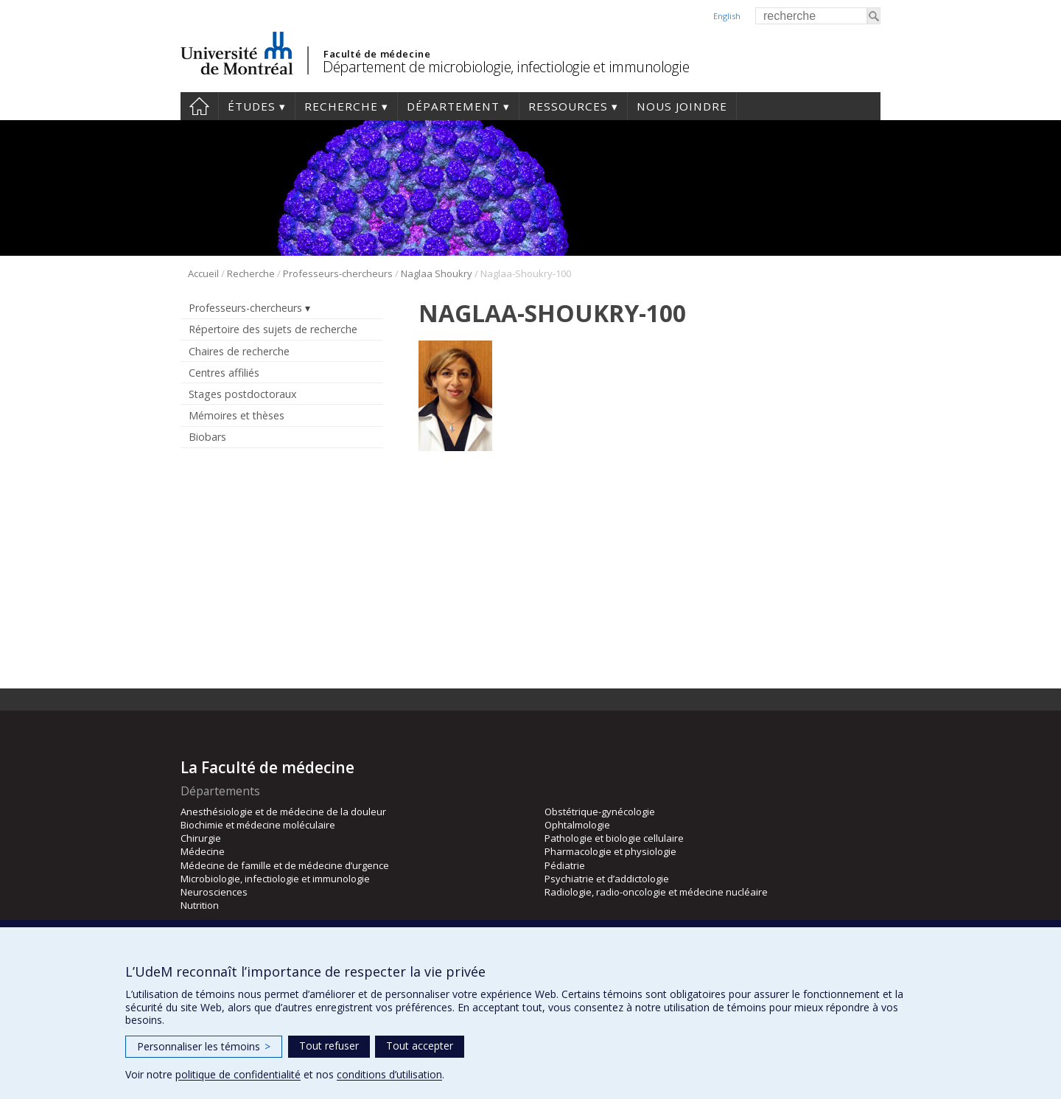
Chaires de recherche (239, 351)
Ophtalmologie (577, 824)
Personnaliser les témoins (203, 1046)
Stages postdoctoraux (242, 394)
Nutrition (200, 905)
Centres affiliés (224, 373)
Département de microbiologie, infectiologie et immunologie (506, 67)
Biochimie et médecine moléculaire (258, 824)
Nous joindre (682, 106)
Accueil (199, 106)
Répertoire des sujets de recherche (273, 329)
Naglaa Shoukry (436, 273)
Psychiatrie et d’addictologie (606, 878)
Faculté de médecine (376, 53)
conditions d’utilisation (389, 1074)
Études (252, 106)
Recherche (341, 106)
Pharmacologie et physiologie (610, 851)
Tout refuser (329, 1046)
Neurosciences (214, 892)
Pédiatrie (564, 865)
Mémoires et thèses (236, 415)
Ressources (568, 106)
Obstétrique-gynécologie (599, 811)
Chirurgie (201, 838)
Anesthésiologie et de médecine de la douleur (283, 811)
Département (453, 106)
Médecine (203, 851)
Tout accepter (419, 1046)
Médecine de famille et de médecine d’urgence (285, 865)
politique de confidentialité (238, 1074)
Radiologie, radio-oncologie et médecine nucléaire (656, 892)
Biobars (207, 437)
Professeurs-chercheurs (338, 273)
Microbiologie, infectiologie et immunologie (275, 878)
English (726, 15)
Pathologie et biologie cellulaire (614, 838)
